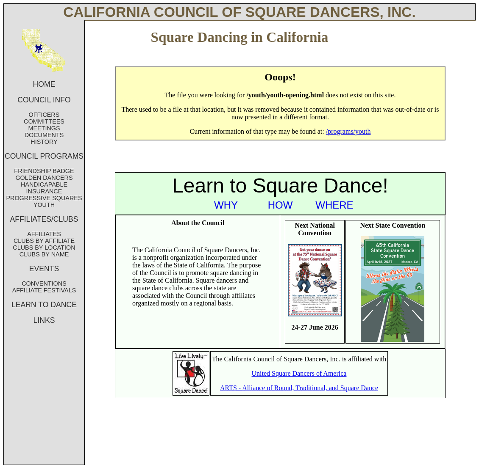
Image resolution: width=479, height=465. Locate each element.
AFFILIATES (44, 234)
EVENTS (44, 268)
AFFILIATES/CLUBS (44, 219)
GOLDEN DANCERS (43, 177)
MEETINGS (44, 128)
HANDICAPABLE (44, 184)
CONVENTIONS (44, 283)
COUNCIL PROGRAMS (44, 156)
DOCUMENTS (44, 135)
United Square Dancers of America (299, 373)
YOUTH (44, 204)
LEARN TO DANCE (44, 304)
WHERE (334, 205)
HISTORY (44, 141)
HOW (280, 205)
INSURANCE (44, 191)
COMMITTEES (44, 121)
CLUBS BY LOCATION (44, 247)
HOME (44, 84)
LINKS (44, 320)
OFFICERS (44, 114)
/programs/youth (348, 131)
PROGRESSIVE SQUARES (44, 198)
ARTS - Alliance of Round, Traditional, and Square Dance (299, 387)
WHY (226, 205)
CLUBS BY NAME (44, 254)
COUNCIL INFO (43, 100)
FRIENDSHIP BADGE (44, 171)
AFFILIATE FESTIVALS (44, 290)
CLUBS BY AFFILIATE (44, 240)
